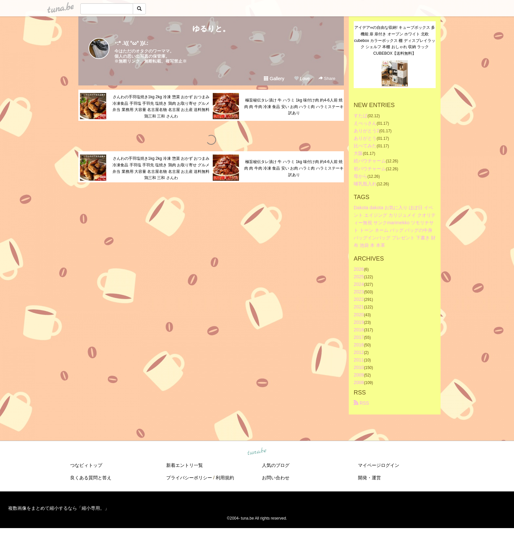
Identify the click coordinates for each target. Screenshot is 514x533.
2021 (359, 306)
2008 (359, 382)
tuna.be (257, 452)
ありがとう (365, 138)
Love (302, 78)
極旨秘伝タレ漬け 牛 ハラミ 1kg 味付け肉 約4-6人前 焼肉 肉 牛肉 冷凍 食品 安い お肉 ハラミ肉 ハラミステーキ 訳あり (294, 107)
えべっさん (365, 123)
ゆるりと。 (211, 29)
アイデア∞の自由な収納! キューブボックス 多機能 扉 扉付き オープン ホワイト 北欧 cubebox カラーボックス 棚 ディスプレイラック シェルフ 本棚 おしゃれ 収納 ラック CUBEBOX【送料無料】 (394, 40)
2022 (359, 299)
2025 (359, 276)
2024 (359, 284)
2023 (359, 291)
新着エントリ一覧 (184, 465)
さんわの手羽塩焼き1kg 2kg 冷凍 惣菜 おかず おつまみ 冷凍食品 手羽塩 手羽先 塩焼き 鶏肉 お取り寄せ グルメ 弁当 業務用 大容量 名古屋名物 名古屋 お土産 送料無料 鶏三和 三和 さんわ (160, 107)
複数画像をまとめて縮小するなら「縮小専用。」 (58, 508)
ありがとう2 (366, 130)
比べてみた (365, 145)
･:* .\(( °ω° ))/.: (131, 43)
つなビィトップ (86, 465)
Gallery (274, 78)
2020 (359, 314)
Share (327, 78)
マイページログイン (378, 465)
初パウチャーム (370, 168)
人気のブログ (275, 465)
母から (360, 176)
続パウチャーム (370, 160)
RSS (361, 403)
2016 (359, 344)
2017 (359, 337)
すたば (360, 115)
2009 (359, 374)
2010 (359, 367)
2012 (359, 352)
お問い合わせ (275, 477)
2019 (359, 322)
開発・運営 (369, 477)
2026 (359, 269)
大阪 (358, 153)
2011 (359, 359)
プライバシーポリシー (189, 477)
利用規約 (225, 477)
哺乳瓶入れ (365, 183)
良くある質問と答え (90, 477)
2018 (359, 329)
